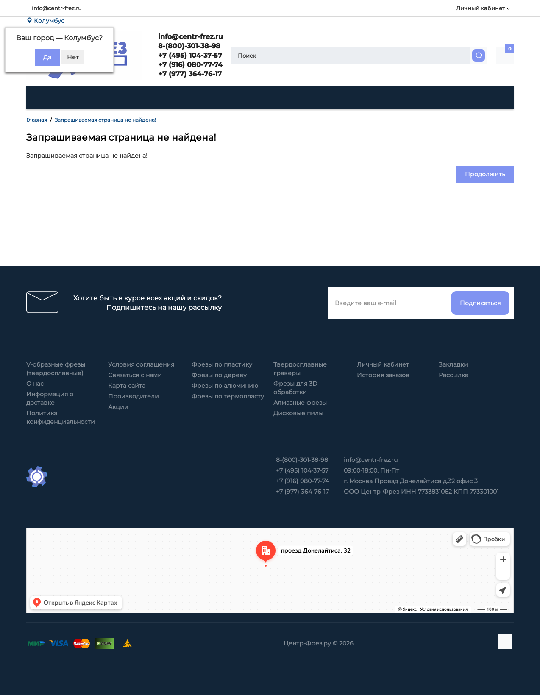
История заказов (383, 375)
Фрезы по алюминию (225, 385)
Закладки (453, 364)
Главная (36, 120)
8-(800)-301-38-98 (188, 46)
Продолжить (485, 174)
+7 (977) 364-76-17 (189, 74)
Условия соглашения (141, 364)
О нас (35, 383)
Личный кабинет (383, 364)
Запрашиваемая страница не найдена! (105, 120)
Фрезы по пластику (222, 364)
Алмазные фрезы (300, 402)
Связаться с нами (135, 375)
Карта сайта (126, 385)
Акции (118, 407)
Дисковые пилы (298, 413)
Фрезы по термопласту (228, 396)
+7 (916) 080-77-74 (189, 65)
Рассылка (453, 375)
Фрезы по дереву (219, 375)
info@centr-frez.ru (57, 8)
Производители (133, 396)
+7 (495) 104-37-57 (189, 55)
